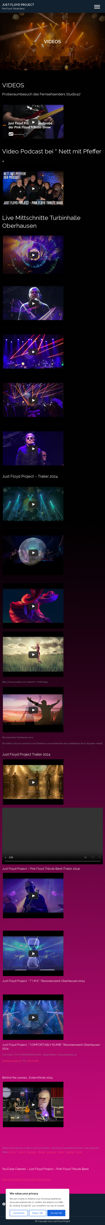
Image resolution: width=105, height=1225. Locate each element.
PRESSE (41, 1152)
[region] (37, 1204)
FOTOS (12, 1152)
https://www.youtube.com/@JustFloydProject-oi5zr (26, 1179)
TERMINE (70, 1152)
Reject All (37, 1213)
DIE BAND (31, 1152)
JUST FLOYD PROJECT (18, 4)
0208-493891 (32, 1061)
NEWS (61, 1152)
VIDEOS (21, 1152)
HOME (79, 1152)
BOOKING (51, 1152)
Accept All (56, 1213)
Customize (19, 1213)
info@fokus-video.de (11, 1061)
